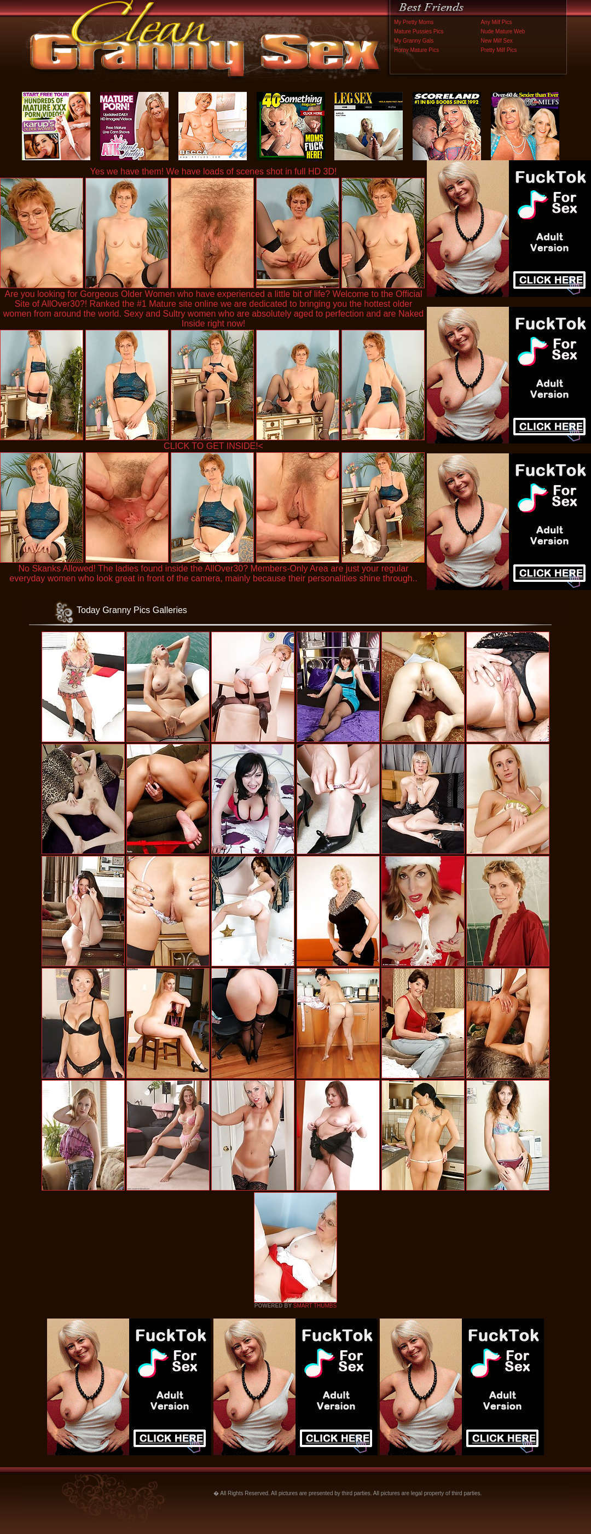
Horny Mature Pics (416, 50)
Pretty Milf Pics (498, 50)
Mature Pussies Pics (419, 31)
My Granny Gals (413, 41)
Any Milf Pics (496, 22)
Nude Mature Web (502, 31)
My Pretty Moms (413, 22)
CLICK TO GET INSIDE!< (213, 446)
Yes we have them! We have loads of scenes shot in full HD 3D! (213, 171)
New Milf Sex (496, 41)
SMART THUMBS (315, 1306)
